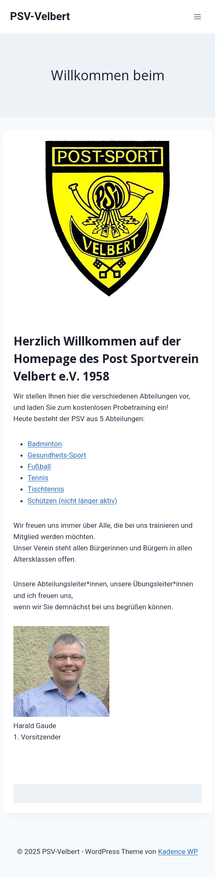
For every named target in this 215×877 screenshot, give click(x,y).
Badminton (45, 444)
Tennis (38, 477)
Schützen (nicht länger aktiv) (72, 500)
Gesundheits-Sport (57, 455)
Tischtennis (46, 489)
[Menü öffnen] (197, 16)
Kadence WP (178, 851)
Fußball (39, 466)
